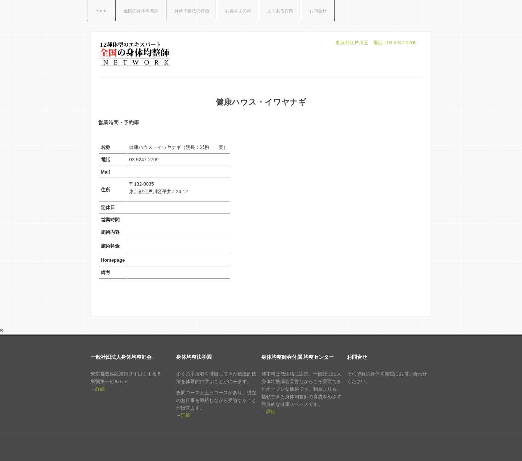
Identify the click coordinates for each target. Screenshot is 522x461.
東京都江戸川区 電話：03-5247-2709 (376, 42)
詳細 (100, 389)
